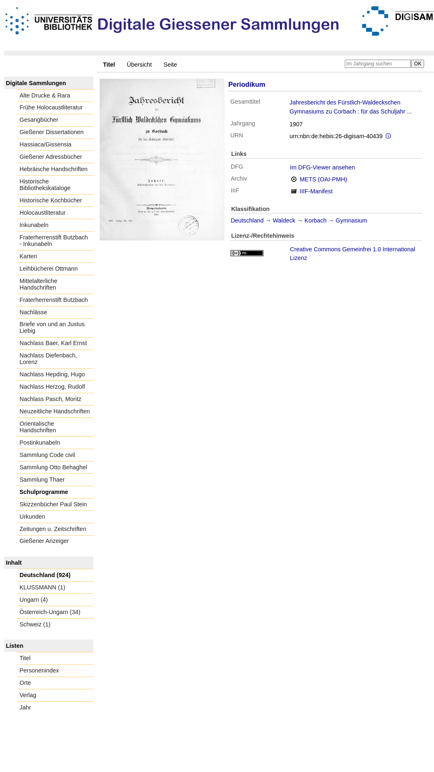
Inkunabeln (34, 225)
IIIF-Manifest (316, 191)
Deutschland (247, 220)
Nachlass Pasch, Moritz (50, 399)
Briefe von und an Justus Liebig (52, 327)
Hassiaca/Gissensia (46, 144)
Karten (28, 256)
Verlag (28, 695)
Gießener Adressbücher (51, 156)
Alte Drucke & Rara (45, 95)
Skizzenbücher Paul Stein (53, 504)
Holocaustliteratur (43, 212)
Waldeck (284, 220)
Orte (25, 682)
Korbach (316, 220)
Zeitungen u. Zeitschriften (53, 529)
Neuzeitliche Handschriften (55, 411)
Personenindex (39, 670)
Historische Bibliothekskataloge (45, 184)
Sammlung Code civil (47, 455)
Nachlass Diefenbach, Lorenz (48, 358)
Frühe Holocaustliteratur (51, 107)
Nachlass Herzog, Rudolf (52, 386)
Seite (170, 64)
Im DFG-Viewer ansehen (322, 167)
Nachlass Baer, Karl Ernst (53, 343)
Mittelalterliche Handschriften (39, 284)
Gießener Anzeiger (44, 541)
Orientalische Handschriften (38, 427)
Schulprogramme (44, 492)
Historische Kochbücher (51, 200)
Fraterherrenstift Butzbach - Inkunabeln (54, 240)
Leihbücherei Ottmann (49, 268)
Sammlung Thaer (42, 479)
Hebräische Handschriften (54, 169)
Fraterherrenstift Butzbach (54, 300)
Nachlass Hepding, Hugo (52, 374)
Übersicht (139, 64)
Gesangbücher (39, 119)
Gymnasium (351, 220)
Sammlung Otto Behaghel (54, 467)
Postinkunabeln (40, 442)
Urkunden (32, 516)
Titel (25, 658)
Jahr (25, 707)
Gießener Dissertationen (52, 132)
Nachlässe (33, 312)
